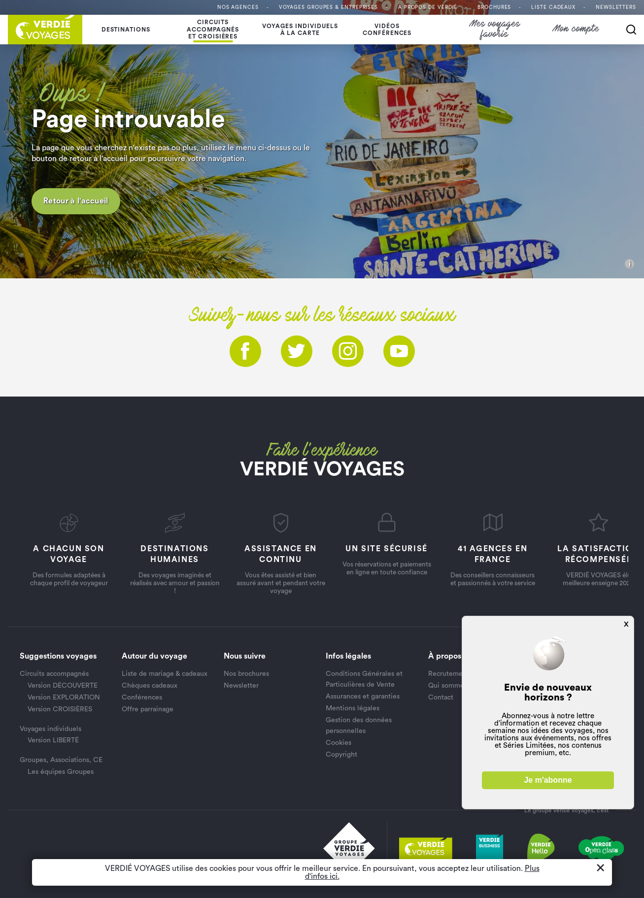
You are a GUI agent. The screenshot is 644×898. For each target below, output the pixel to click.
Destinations (126, 30)
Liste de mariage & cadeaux (164, 673)
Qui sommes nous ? (458, 685)
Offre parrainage (147, 709)
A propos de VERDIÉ (427, 7)
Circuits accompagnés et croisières (213, 29)
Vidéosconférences (387, 29)
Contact (440, 697)
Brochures (494, 7)
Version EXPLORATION (64, 697)
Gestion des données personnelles (359, 725)
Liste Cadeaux (553, 7)
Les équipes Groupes (61, 771)
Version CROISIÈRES (60, 709)
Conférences (142, 697)
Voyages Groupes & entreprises (328, 7)
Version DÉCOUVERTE (63, 685)
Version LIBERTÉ (53, 740)
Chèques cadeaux (149, 685)
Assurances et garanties (363, 696)
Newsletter (241, 685)
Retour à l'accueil (75, 201)
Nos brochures (246, 673)
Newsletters (616, 7)
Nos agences (238, 7)
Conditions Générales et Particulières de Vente (364, 679)
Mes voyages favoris (495, 29)
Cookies (338, 742)
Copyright (341, 754)
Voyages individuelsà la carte (300, 29)
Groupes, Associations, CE (61, 760)
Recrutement (448, 673)
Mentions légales (352, 708)
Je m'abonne (548, 780)
